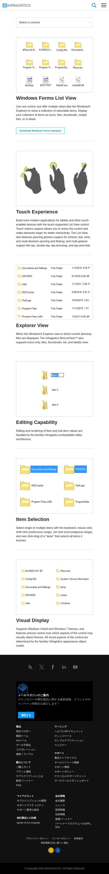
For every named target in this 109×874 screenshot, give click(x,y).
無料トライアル (24, 754)
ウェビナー (60, 745)
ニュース (60, 805)
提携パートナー (63, 819)
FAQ (18, 785)
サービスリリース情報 (66, 762)
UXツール (21, 740)
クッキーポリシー (61, 838)
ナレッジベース (63, 736)
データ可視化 (23, 745)
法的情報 (60, 814)
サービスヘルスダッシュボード (71, 780)
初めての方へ (23, 731)
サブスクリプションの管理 (31, 800)
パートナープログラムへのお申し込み (73, 825)
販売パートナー (24, 780)
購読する (26, 715)
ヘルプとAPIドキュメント (68, 731)
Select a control (55, 22)
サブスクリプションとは (29, 776)
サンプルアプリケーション (69, 740)
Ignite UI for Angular (28, 822)
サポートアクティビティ (30, 805)
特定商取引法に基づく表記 (54, 843)
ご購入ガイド (23, 767)
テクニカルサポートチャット (70, 776)
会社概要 (60, 800)
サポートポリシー (64, 771)
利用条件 (78, 838)
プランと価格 (23, 771)
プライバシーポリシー (37, 838)
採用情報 (60, 809)
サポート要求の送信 (28, 809)
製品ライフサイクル (65, 757)
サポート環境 (61, 767)
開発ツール (22, 736)
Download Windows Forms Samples (40, 130)
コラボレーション (26, 749)
